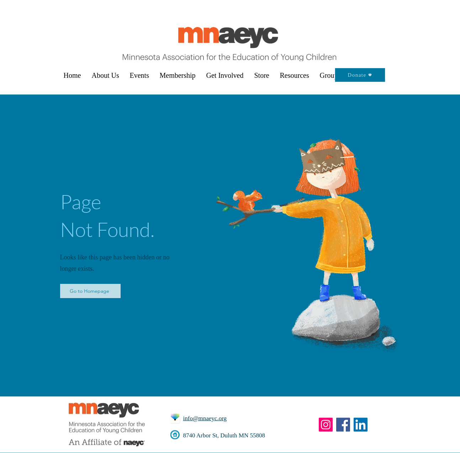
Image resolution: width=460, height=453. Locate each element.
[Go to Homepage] (90, 291)
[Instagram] (326, 425)
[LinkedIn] (361, 425)
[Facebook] (343, 425)
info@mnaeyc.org (205, 418)
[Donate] (360, 75)
